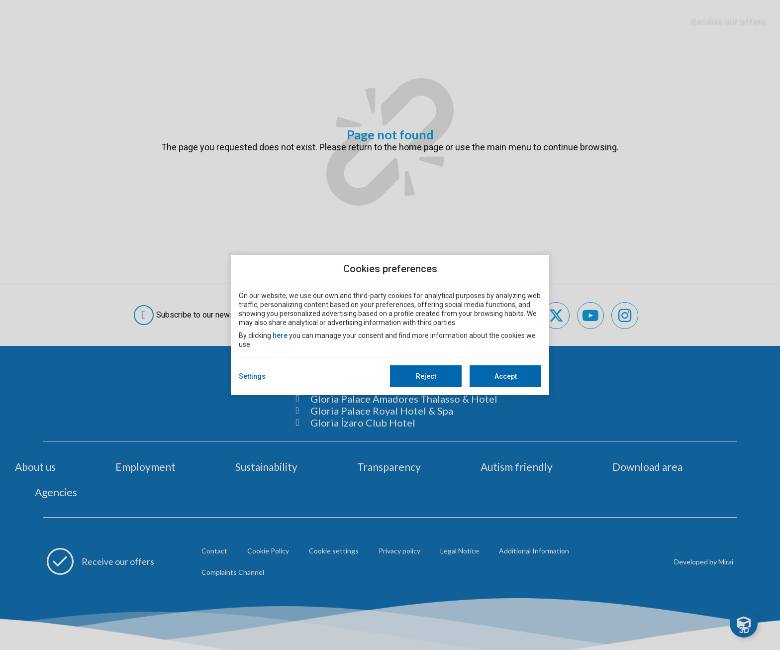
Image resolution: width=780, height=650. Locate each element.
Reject (426, 376)
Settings (252, 376)
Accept (505, 376)
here (280, 335)
